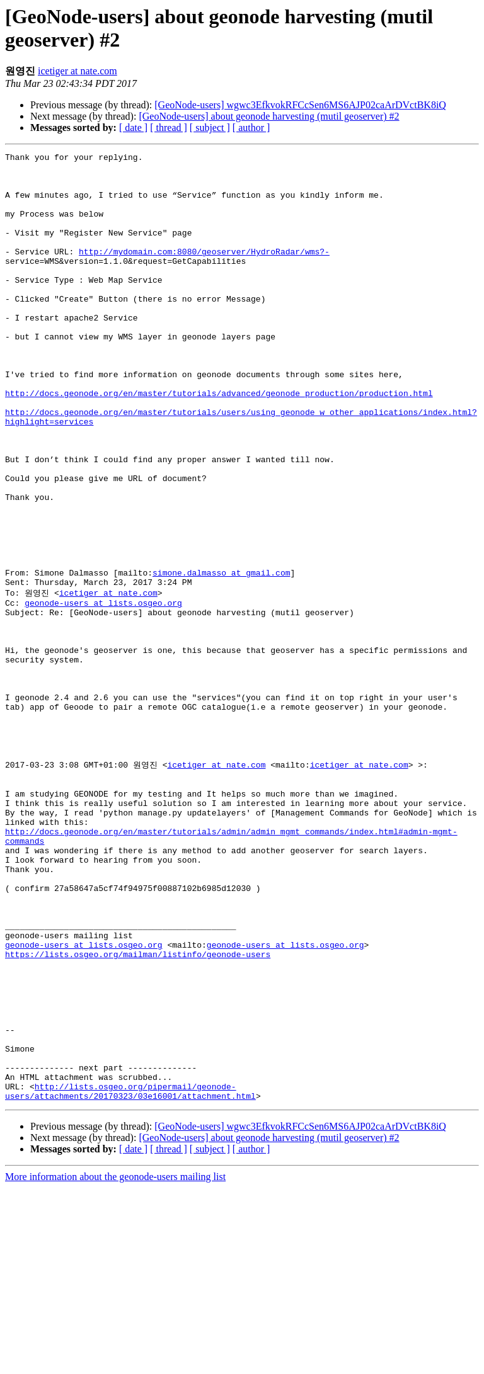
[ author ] (251, 127)
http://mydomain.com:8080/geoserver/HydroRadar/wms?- (204, 272)
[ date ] (133, 127)
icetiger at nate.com (77, 70)
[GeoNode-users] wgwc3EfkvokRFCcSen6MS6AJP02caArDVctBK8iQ (300, 104)
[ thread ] (168, 127)
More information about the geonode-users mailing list (115, 1363)
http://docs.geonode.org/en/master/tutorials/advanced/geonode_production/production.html (219, 442)
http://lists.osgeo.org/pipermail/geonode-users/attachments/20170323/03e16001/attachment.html (130, 1276)
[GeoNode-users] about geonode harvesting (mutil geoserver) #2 (269, 116)
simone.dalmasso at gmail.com (221, 657)
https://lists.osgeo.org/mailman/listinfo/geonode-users (137, 1112)
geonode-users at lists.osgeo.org (103, 692)
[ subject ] (210, 127)
